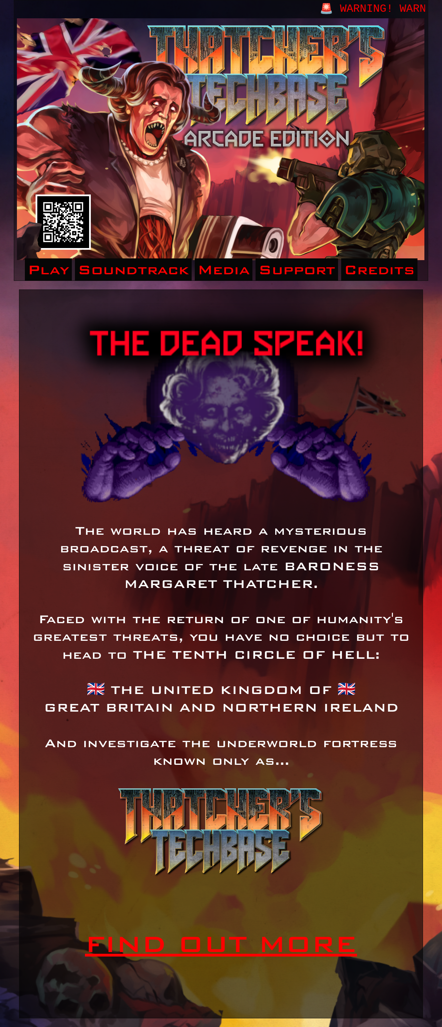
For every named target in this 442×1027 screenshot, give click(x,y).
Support (296, 269)
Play (48, 269)
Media (224, 269)
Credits (379, 269)
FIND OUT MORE (221, 944)
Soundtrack (133, 269)
